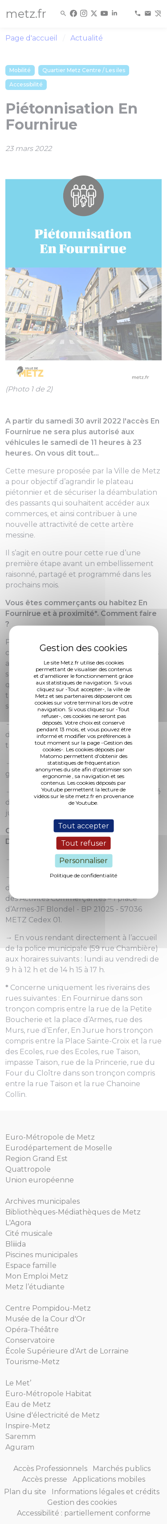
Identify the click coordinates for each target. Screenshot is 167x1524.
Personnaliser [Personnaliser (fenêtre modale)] (83, 860)
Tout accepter (83, 826)
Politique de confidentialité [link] (83, 875)
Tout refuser (83, 843)
